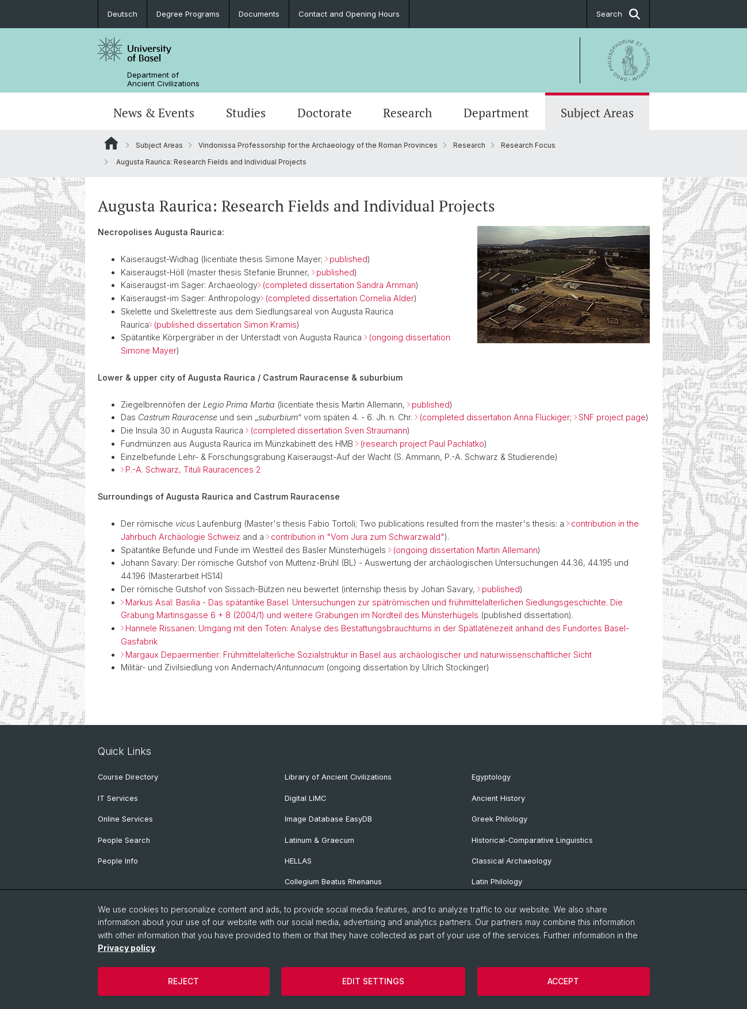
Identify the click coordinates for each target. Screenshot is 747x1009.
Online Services (125, 819)
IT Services (118, 798)
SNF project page (612, 418)
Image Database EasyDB (328, 819)
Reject (183, 981)
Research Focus (528, 145)
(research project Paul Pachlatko (422, 443)
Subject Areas (597, 113)
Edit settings (373, 981)
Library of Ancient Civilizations (338, 777)
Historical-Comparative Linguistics (532, 840)
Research (407, 113)
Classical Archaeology (511, 861)
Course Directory (128, 777)
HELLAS (298, 861)
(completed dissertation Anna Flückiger (494, 418)
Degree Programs (188, 13)
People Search (124, 840)
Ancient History (498, 798)
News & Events (153, 113)
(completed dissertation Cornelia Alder (339, 298)
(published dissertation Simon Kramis (225, 324)
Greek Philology (499, 819)
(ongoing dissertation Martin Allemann (465, 550)
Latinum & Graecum (319, 840)
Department (496, 113)
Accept (563, 981)
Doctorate (324, 113)
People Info (118, 861)
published (348, 259)
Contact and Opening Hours (349, 13)
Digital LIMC (305, 798)
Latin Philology (497, 881)
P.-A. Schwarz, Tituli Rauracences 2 (193, 470)
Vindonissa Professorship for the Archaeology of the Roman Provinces (318, 145)
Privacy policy (126, 948)
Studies (246, 113)
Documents (259, 13)
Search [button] (618, 14)
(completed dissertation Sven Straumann (328, 430)
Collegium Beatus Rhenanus (333, 881)
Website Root (111, 143)
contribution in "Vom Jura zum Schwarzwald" (358, 537)
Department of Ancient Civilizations (163, 79)
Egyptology (491, 777)
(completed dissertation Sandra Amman (339, 285)
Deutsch (122, 13)
